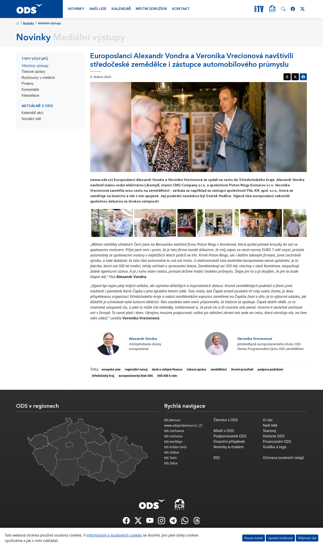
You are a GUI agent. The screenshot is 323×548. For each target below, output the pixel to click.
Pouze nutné (253, 538)
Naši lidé (98, 9)
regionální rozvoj (136, 369)
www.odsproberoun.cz (183, 425)
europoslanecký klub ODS (136, 376)
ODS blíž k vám (167, 376)
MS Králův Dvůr (175, 447)
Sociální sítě (31, 119)
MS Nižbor (171, 452)
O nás (268, 419)
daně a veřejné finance (167, 369)
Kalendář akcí (33, 113)
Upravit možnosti (280, 538)
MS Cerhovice (174, 431)
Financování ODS (277, 441)
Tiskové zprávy (33, 72)
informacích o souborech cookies (114, 535)
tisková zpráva (196, 369)
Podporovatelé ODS (230, 436)
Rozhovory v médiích (38, 78)
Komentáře (30, 89)
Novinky (76, 9)
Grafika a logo (274, 446)
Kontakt (181, 9)
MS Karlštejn (173, 441)
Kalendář (121, 9)
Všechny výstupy (35, 66)
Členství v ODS (226, 419)
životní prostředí (242, 369)
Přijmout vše (307, 538)
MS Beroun (172, 420)
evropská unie (111, 369)
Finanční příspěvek (229, 441)
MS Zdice (170, 463)
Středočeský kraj (103, 376)
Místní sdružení (151, 9)
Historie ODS (273, 436)
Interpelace (30, 95)
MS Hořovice (173, 436)
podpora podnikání (270, 369)
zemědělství (219, 369)
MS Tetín (170, 458)
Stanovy (269, 430)
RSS (217, 457)
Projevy (27, 83)
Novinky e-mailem (229, 446)
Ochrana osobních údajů (283, 457)
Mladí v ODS (224, 430)
